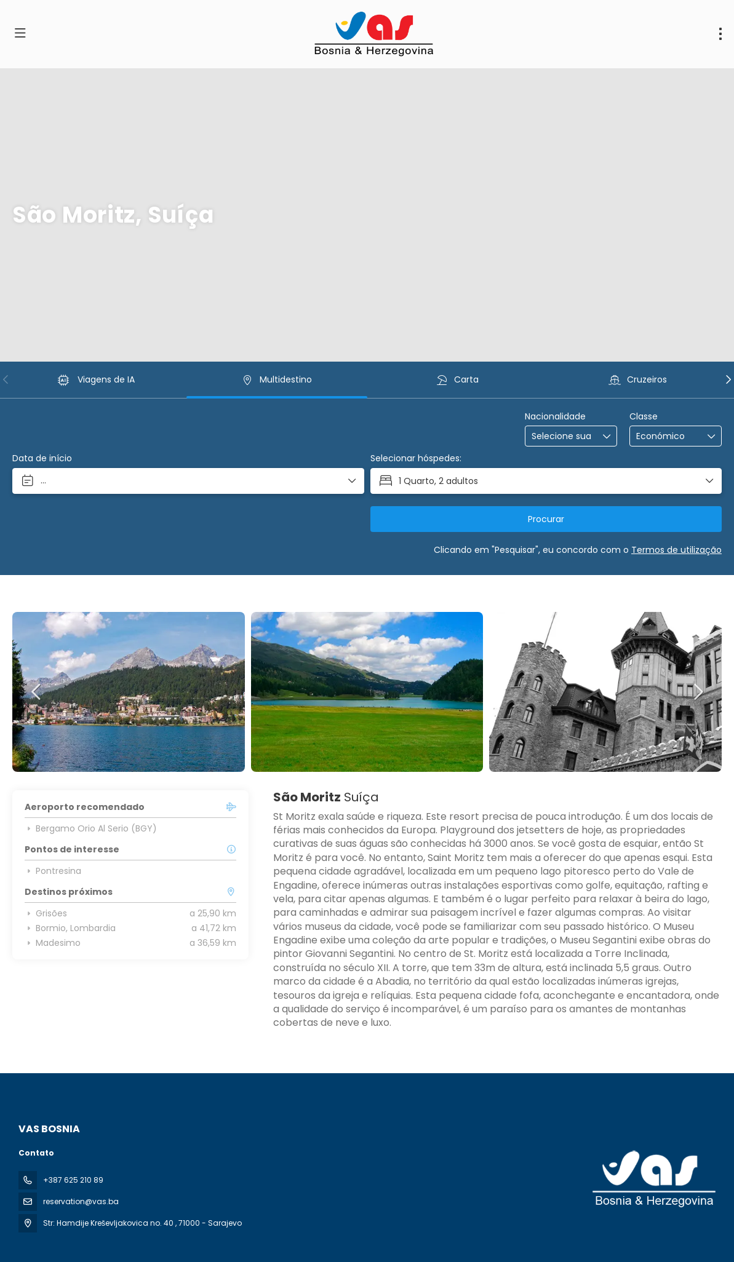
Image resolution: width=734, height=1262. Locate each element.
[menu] (720, 34)
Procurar (546, 519)
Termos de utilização (676, 550)
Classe (643, 417)
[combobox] (562, 436)
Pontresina (53, 871)
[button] (6, 379)
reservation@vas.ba (81, 1201)
